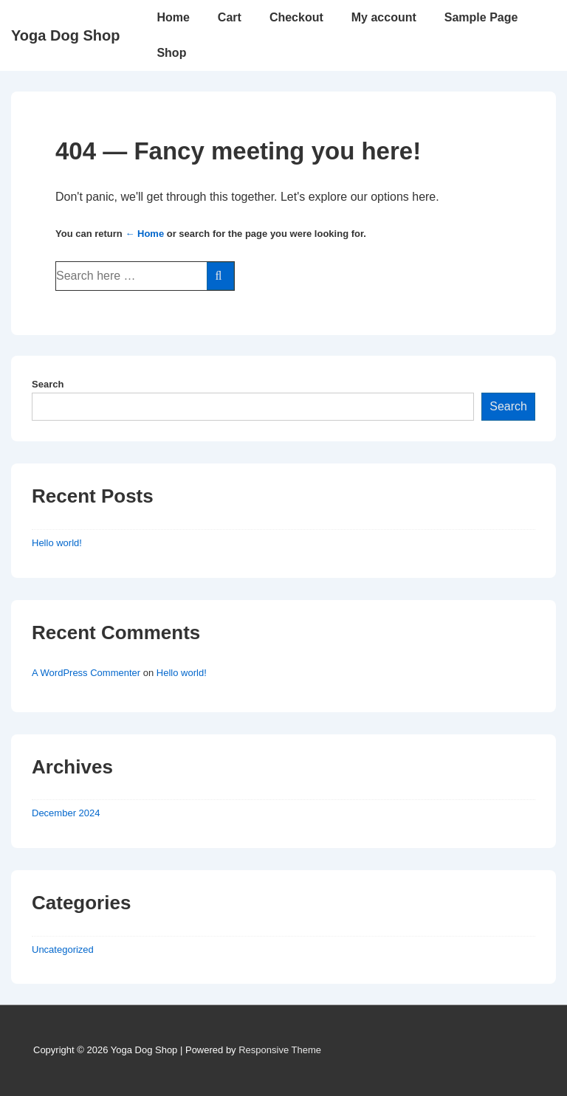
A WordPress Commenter (86, 672)
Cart (229, 17)
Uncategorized (63, 949)
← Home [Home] (144, 233)
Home (173, 17)
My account (383, 17)
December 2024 (66, 812)
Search (47, 384)
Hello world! (57, 542)
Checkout (296, 17)
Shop (171, 52)
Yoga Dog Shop (65, 35)
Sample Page (481, 17)
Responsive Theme (279, 1049)
